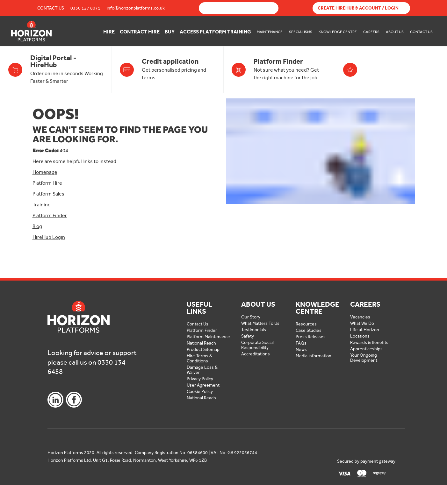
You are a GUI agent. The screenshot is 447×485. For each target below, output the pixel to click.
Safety (247, 336)
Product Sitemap (203, 349)
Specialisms (300, 32)
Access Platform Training (215, 32)
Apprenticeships (366, 349)
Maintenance (270, 32)
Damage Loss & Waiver (202, 370)
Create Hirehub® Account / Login (358, 8)
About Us (395, 32)
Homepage (44, 172)
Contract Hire (140, 32)
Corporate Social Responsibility (257, 345)
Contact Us (50, 8)
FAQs (301, 343)
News (301, 349)
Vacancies (360, 317)
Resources (306, 324)
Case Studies (308, 330)
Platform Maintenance (208, 336)
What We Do (362, 323)
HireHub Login (48, 237)
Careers (371, 32)
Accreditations (255, 354)
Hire (109, 32)
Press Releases (311, 336)
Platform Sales (48, 194)
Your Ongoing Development (363, 358)
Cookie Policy (200, 391)
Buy (170, 32)
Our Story (250, 317)
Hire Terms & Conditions (199, 358)
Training (41, 205)
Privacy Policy (200, 379)
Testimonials (253, 329)
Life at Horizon (364, 329)
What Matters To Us (260, 323)
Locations (360, 336)
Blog (37, 226)
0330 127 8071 (85, 8)
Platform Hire (47, 183)
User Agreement (203, 385)
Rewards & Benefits (369, 342)
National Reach (201, 343)
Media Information (313, 356)
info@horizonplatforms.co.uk (136, 8)
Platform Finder (49, 215)
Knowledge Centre (338, 32)
